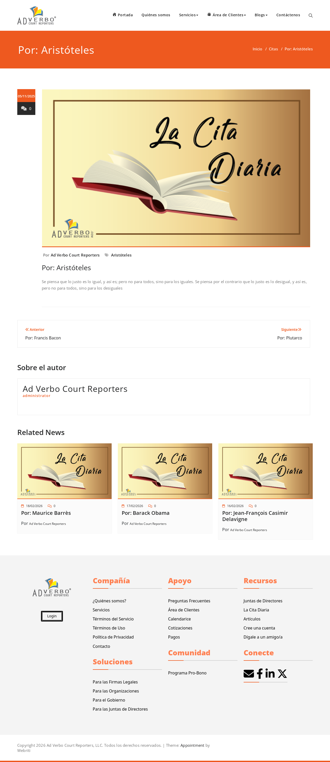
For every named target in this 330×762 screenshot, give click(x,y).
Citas (273, 48)
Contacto (101, 646)
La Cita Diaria (256, 610)
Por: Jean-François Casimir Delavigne (255, 516)
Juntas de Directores (263, 601)
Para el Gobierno (109, 700)
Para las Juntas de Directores (120, 709)
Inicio (257, 48)
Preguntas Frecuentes (189, 601)
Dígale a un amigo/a (263, 637)
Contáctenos (288, 14)
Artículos (252, 619)
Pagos (174, 637)
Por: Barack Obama (146, 512)
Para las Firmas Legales (115, 682)
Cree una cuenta (259, 628)
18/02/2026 (34, 506)
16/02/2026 (235, 506)
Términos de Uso (109, 628)
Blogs (261, 14)
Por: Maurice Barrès (46, 512)
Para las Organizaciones (116, 691)
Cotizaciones (180, 628)
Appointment (191, 745)
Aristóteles (121, 255)
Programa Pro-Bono (187, 673)
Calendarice (179, 619)
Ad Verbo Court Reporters (75, 255)
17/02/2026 (135, 506)
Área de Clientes (183, 610)
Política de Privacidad (113, 637)
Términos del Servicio (113, 619)
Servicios (189, 14)
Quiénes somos (156, 14)
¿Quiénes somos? (109, 601)
